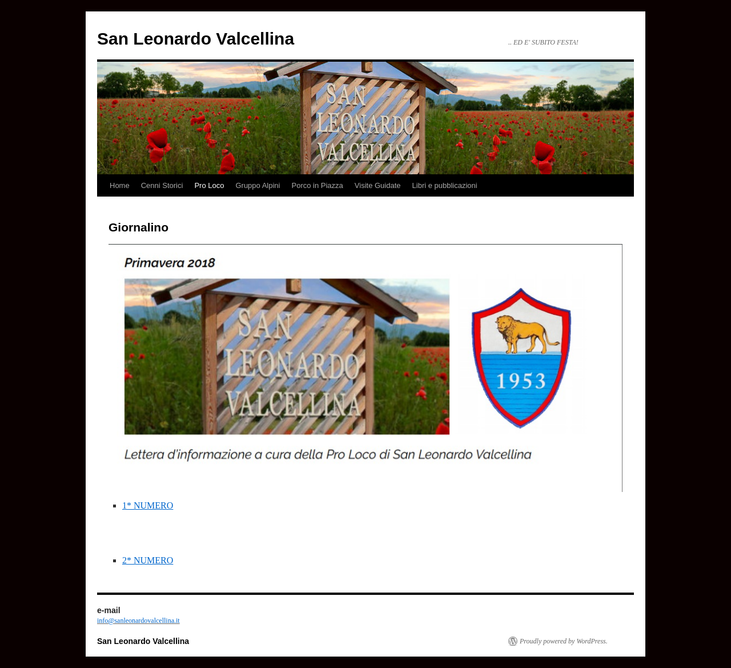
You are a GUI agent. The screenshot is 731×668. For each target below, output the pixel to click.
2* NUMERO (147, 560)
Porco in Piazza (317, 185)
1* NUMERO (147, 505)
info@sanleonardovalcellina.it (138, 621)
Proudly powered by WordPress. (564, 641)
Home (120, 185)
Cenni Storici (162, 185)
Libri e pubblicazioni (444, 185)
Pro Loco (209, 185)
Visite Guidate (378, 185)
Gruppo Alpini (257, 185)
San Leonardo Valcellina (195, 38)
